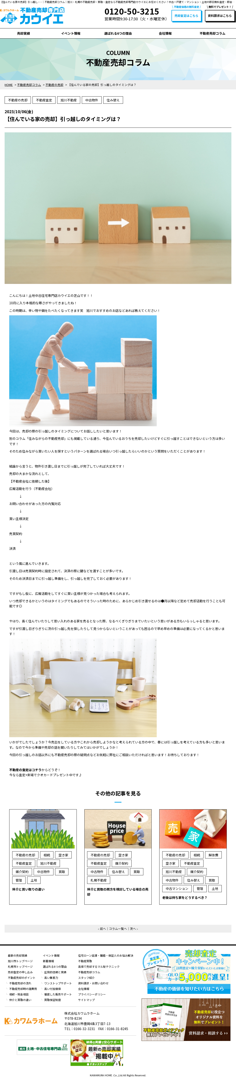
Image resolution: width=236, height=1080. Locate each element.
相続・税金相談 (19, 994)
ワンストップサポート (58, 983)
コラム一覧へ (118, 928)
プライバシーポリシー (92, 994)
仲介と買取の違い (20, 1000)
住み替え (113, 100)
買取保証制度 (52, 1000)
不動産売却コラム (212, 33)
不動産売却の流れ (20, 983)
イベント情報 (70, 33)
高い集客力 (51, 978)
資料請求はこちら (220, 15)
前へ (103, 928)
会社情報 (165, 33)
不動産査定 (44, 100)
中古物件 (91, 100)
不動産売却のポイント (21, 978)
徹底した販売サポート (58, 994)
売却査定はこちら (186, 15)
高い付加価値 (52, 989)
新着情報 (48, 961)
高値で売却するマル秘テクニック (99, 966)
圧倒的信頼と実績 (55, 972)
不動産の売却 (17, 100)
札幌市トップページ (20, 966)
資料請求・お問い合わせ (93, 983)
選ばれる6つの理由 (118, 33)
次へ (133, 928)
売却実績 (23, 33)
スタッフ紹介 (86, 978)
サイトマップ (86, 1000)
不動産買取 (85, 961)
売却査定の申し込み (20, 972)
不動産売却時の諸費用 (23, 989)
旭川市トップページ (20, 961)
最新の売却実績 (17, 955)
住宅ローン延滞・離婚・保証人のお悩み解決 (105, 955)
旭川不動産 (69, 100)
